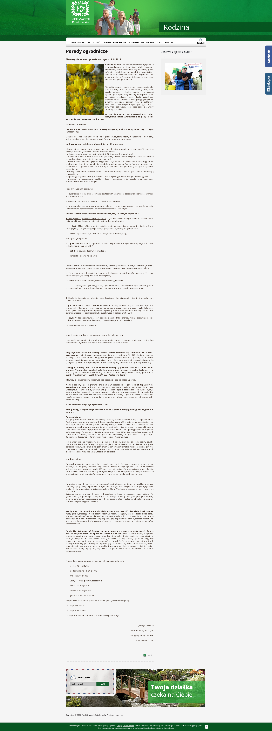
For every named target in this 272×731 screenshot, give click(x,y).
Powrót (147, 655)
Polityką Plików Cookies (125, 726)
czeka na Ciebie (172, 690)
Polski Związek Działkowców (94, 715)
